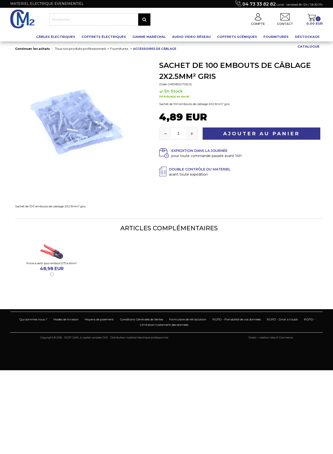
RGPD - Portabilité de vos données (236, 319)
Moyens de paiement (99, 319)
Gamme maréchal (149, 37)
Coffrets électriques (104, 37)
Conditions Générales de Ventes (141, 319)
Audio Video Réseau (191, 37)
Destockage (307, 37)
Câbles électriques (55, 37)
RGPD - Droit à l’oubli (282, 319)
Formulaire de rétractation (187, 319)
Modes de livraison (66, 319)
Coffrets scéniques (237, 37)
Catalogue (309, 46)
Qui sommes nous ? (33, 319)
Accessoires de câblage (154, 49)
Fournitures (276, 37)
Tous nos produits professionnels (80, 49)
